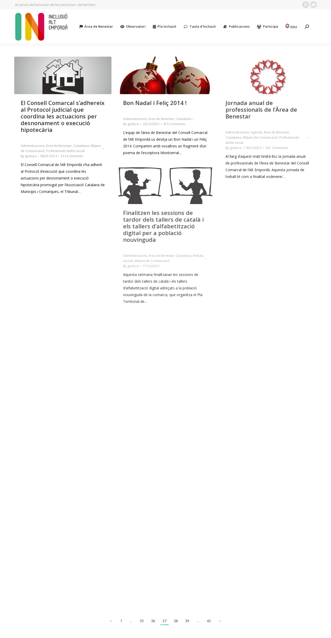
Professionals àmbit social (65, 151)
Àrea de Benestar (59, 146)
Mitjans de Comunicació (260, 137)
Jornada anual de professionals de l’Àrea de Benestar (261, 109)
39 (187, 620)
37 (164, 620)
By (28, 156)
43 (209, 620)
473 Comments (174, 124)
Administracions (32, 146)
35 (142, 620)
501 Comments (277, 148)
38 (176, 620)
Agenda (256, 132)
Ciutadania (81, 146)
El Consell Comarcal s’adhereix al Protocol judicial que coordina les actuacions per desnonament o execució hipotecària (62, 116)
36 (153, 620)
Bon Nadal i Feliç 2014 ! (154, 103)
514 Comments (72, 156)
